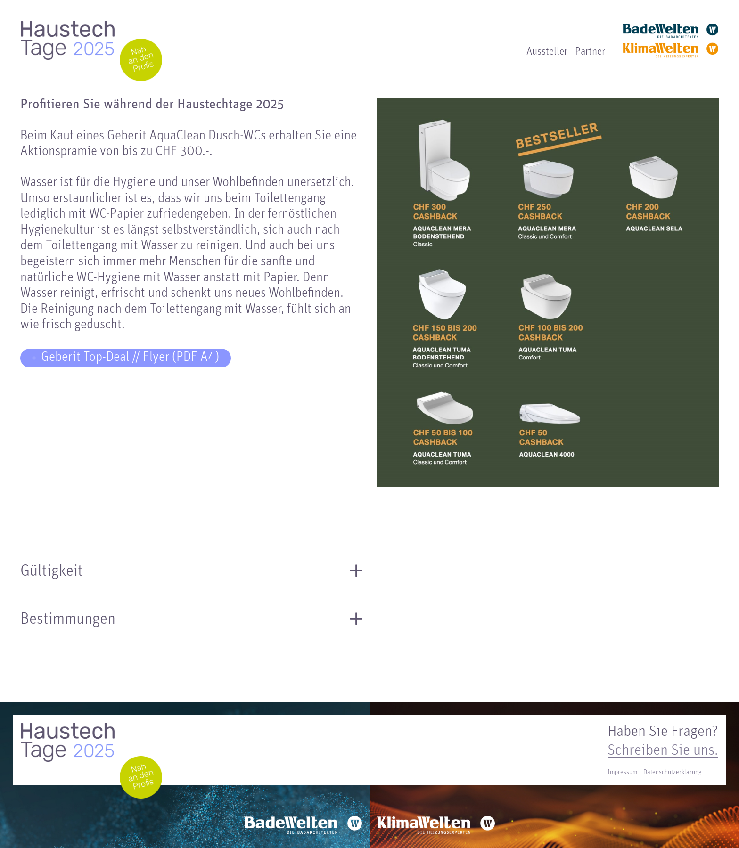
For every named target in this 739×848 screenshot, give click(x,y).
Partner (590, 52)
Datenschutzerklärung (672, 772)
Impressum (622, 772)
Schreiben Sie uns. (663, 750)
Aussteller (546, 52)
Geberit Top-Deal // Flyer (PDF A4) (130, 357)
